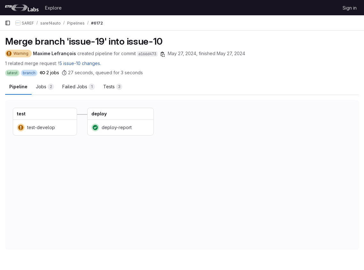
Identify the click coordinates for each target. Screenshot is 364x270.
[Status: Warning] (18, 53)
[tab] (45, 87)
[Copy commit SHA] (163, 54)
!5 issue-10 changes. (79, 63)
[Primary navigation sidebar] (8, 23)
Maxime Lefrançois (54, 53)
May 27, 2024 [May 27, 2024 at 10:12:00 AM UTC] (182, 53)
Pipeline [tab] (18, 86)
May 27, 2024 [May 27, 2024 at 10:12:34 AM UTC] (231, 53)
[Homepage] (22, 8)
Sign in (350, 8)
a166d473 (147, 53)
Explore (53, 8)
